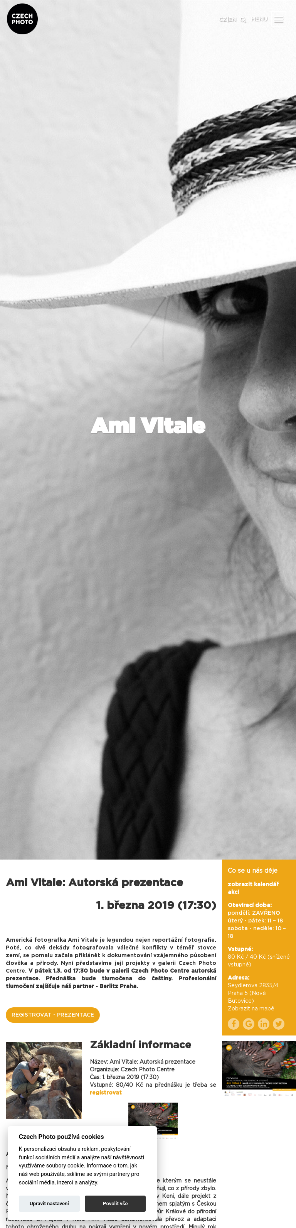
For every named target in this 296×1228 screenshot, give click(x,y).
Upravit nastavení (49, 1203)
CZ (223, 19)
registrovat (106, 1093)
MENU (259, 19)
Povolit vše (115, 1203)
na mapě (263, 1009)
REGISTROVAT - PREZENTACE (53, 1015)
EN (232, 19)
